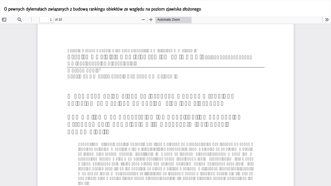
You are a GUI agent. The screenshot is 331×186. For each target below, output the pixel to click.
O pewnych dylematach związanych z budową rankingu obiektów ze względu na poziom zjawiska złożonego (102, 8)
